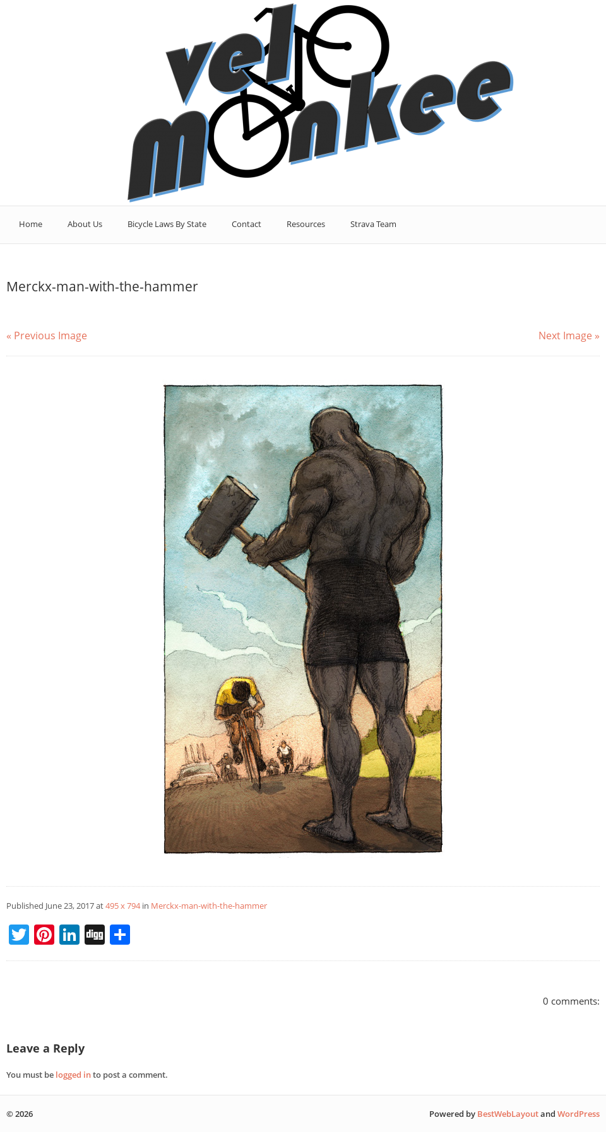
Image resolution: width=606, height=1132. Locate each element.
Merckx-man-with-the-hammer (209, 905)
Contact (246, 224)
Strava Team (373, 224)
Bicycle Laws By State (167, 224)
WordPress (578, 1113)
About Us (85, 224)
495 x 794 (122, 905)
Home (30, 224)
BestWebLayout (507, 1113)
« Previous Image (46, 335)
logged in (73, 1074)
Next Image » (569, 335)
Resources (306, 224)
